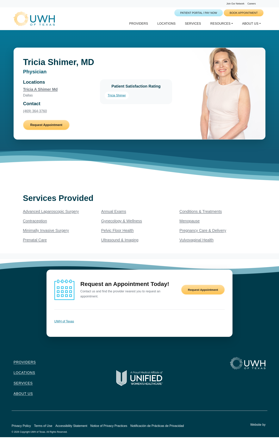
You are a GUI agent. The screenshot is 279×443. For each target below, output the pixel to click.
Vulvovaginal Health (196, 246)
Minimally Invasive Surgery (46, 236)
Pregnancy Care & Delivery (202, 236)
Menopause (189, 227)
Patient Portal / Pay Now (198, 12)
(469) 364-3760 (35, 117)
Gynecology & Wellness (121, 227)
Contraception (35, 227)
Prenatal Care (35, 246)
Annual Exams (113, 217)
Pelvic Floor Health (117, 236)
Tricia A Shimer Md (40, 95)
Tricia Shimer (117, 101)
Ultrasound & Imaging (119, 246)
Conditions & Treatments (200, 217)
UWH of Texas (64, 327)
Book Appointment (244, 12)
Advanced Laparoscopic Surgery (51, 217)
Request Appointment (46, 130)
